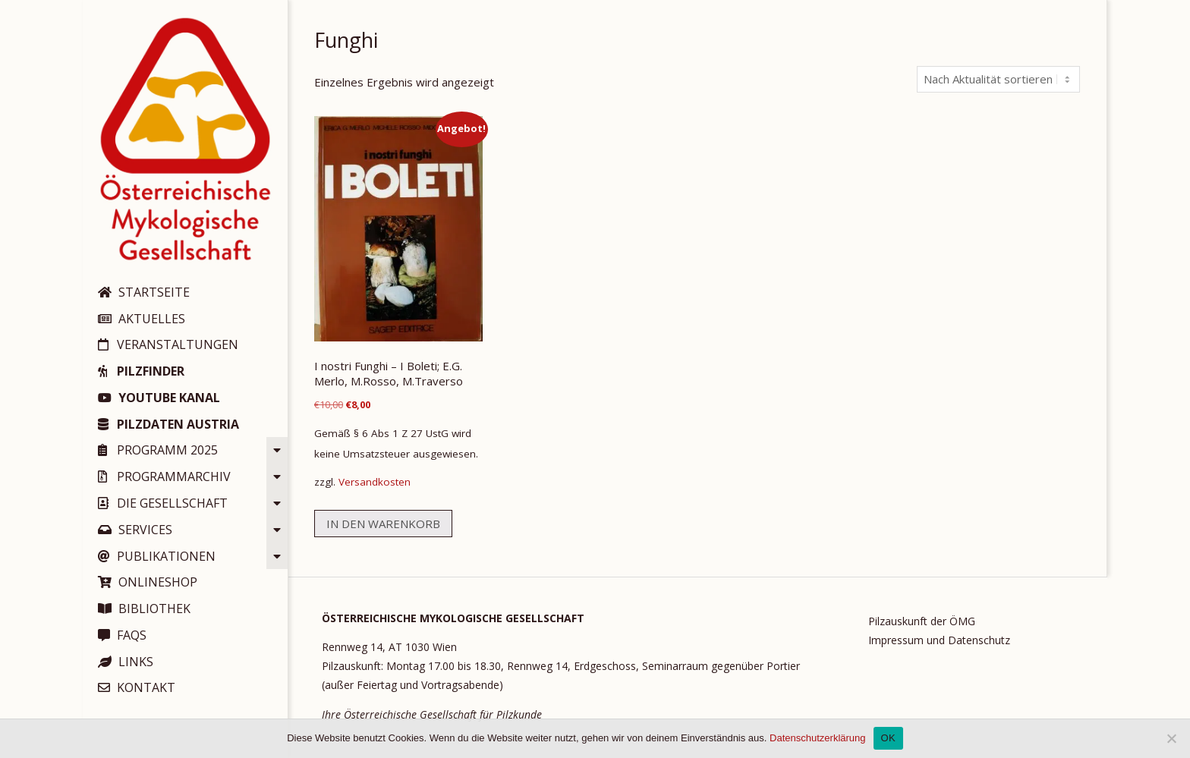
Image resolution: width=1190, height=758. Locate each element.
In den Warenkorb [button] (383, 523)
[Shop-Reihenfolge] (998, 79)
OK (888, 738)
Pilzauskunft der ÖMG (921, 621)
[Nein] (1171, 738)
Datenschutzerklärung (817, 738)
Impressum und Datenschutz (939, 640)
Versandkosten (374, 482)
